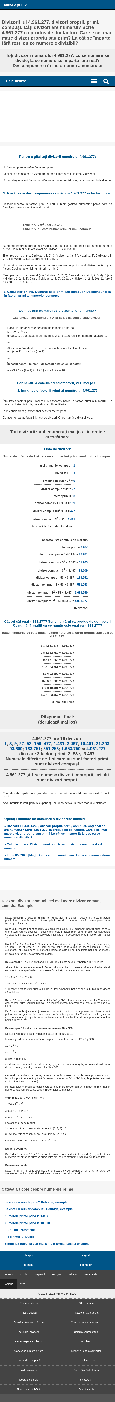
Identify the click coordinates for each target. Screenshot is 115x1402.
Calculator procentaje (86, 1331)
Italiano (72, 1274)
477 (72, 511)
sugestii (86, 1255)
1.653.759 (81, 592)
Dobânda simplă (28, 1379)
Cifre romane (86, 1303)
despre (29, 1255)
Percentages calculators (29, 1341)
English (24, 1274)
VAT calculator (29, 1370)
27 (73, 489)
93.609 (83, 570)
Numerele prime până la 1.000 (26, 1216)
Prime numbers (29, 1303)
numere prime (15, 5)
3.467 (84, 547)
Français (57, 1274)
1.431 (71, 519)
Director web (86, 1389)
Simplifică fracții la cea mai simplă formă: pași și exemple (46, 1243)
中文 (22, 1284)
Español (40, 1274)
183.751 (82, 577)
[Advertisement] (57, 116)
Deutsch (8, 1274)
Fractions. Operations (86, 1312)
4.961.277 (81, 601)
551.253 (82, 584)
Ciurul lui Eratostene (19, 1230)
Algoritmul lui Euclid (19, 1237)
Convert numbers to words (86, 1322)
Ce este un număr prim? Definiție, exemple (35, 1202)
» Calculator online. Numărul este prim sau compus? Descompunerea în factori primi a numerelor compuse (57, 293)
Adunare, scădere (28, 1331)
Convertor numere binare (28, 1350)
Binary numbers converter (86, 1350)
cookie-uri (86, 1264)
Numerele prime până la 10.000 (27, 1223)
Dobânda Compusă (29, 1360)
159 (72, 503)
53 (73, 496)
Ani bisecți (86, 1341)
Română (8, 1284)
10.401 (83, 554)
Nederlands (90, 1274)
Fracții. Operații (29, 1312)
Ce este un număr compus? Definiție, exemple (38, 1209)
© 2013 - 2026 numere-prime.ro (58, 1293)
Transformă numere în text (29, 1322)
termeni (28, 1264)
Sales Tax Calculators (86, 1370)
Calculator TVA (86, 1360)
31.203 (83, 562)
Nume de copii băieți (28, 1389)
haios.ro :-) (86, 1379)
